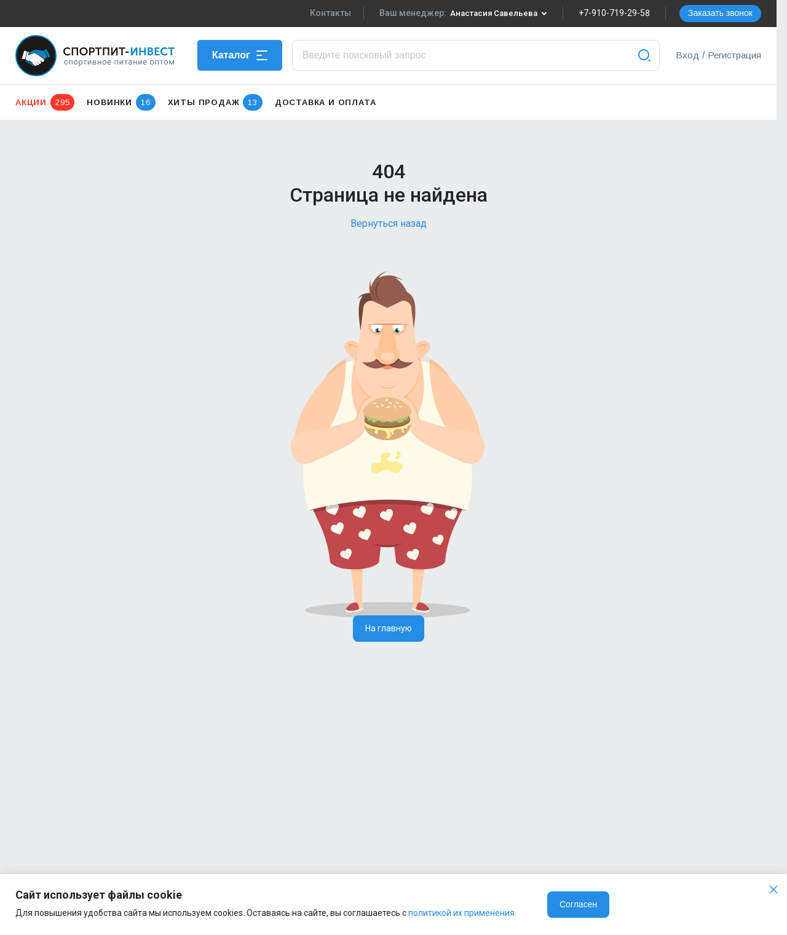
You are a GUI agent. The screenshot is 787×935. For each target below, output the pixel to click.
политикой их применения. (462, 913)
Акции (44, 102)
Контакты (326, 13)
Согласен (578, 904)
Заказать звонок (720, 13)
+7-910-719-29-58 (614, 13)
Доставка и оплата (325, 102)
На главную (388, 628)
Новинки (121, 102)
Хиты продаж (215, 102)
